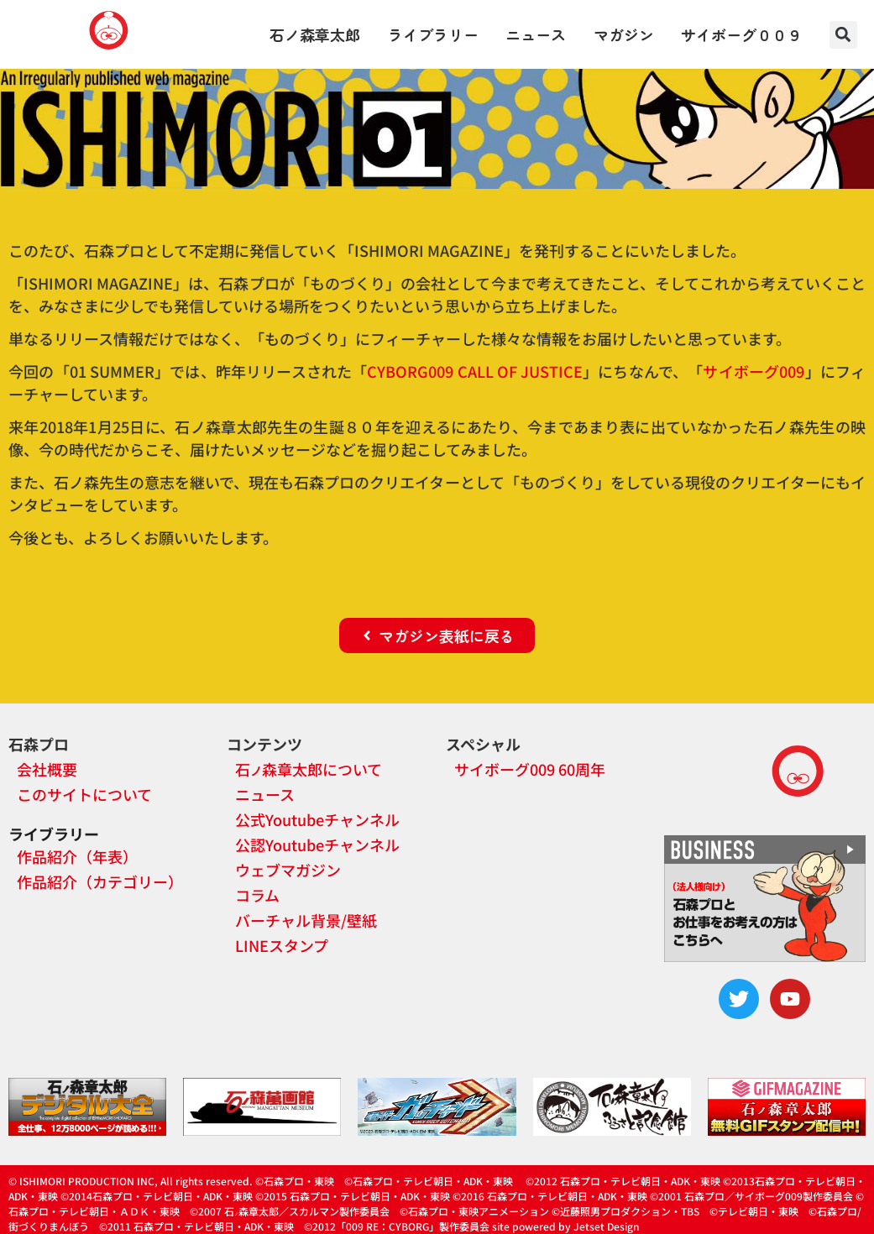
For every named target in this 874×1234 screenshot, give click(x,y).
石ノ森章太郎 (315, 34)
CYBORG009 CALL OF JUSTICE (475, 371)
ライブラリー (433, 34)
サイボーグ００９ (741, 34)
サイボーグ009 (753, 371)
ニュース (535, 34)
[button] (843, 35)
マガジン (624, 34)
